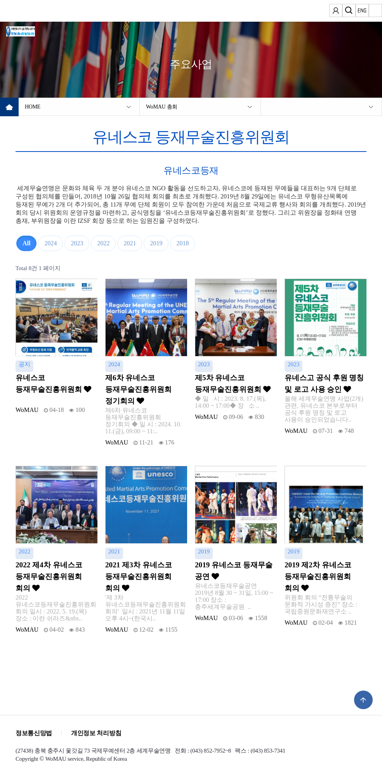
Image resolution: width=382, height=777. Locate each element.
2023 (77, 243)
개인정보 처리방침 (96, 733)
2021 (129, 243)
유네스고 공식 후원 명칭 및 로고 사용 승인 (324, 383)
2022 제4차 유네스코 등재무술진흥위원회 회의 (49, 576)
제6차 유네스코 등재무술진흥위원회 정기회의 (138, 389)
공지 (24, 364)
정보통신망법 (34, 733)
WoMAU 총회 (161, 107)
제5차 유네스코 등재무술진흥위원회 (233, 383)
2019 (156, 243)
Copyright (27, 759)
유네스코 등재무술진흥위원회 (53, 383)
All (26, 243)
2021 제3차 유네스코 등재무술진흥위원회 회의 (138, 576)
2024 (50, 243)
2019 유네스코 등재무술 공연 (234, 571)
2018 (182, 243)
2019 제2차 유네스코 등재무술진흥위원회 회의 (318, 576)
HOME (32, 107)
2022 (103, 243)
